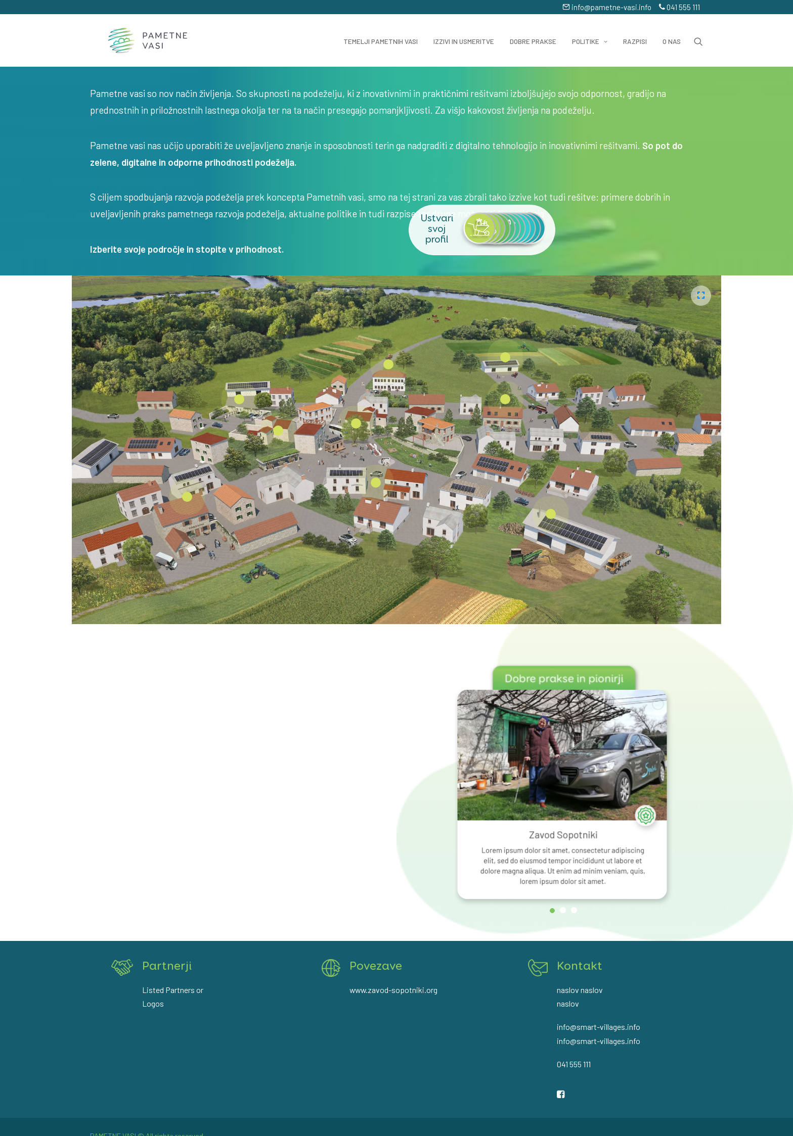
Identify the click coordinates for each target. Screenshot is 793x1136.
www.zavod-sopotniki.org (393, 986)
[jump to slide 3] (574, 893)
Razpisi (635, 32)
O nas (672, 32)
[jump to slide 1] (552, 893)
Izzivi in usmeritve (463, 32)
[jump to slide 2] (563, 893)
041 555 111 (679, 7)
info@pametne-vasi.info (606, 7)
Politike (589, 32)
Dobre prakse (533, 32)
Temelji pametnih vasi (380, 32)
